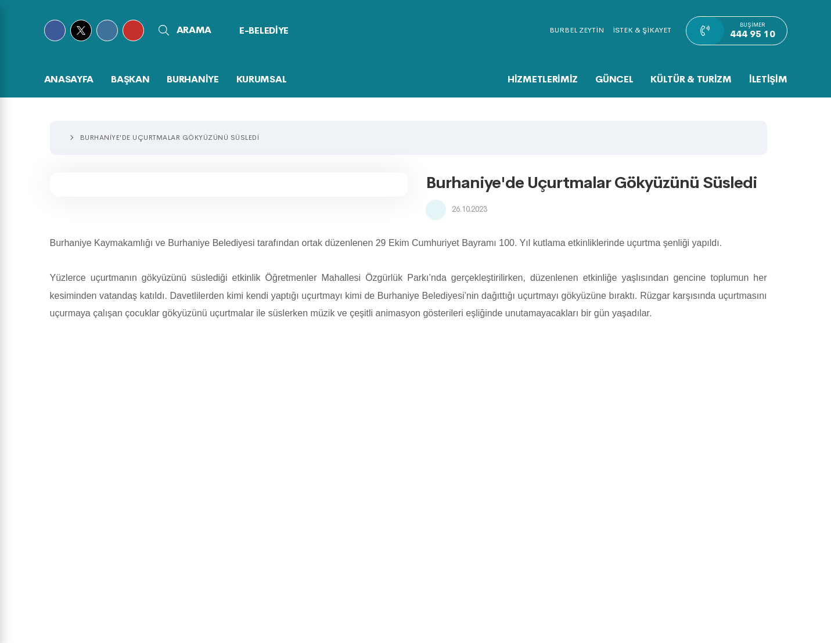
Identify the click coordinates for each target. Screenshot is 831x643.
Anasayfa (69, 79)
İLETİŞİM (768, 79)
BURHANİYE (192, 79)
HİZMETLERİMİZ (543, 79)
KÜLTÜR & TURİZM (691, 79)
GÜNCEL (614, 79)
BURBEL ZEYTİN (576, 30)
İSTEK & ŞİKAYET (642, 30)
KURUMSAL (261, 79)
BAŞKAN (130, 79)
